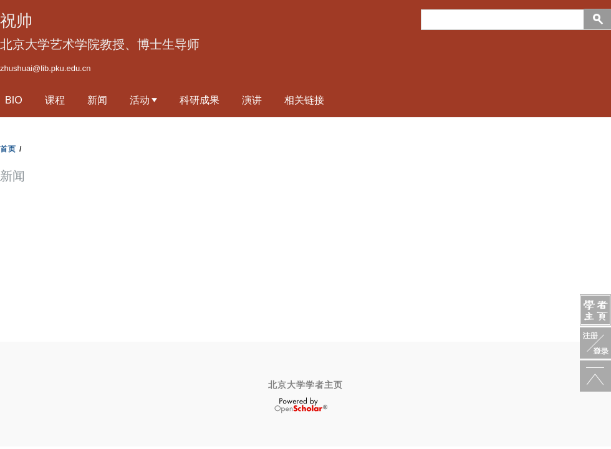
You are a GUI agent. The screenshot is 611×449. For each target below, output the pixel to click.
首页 (8, 149)
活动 (140, 99)
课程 (55, 99)
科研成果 (199, 99)
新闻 (97, 99)
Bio (13, 99)
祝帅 (16, 20)
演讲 (252, 99)
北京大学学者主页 (305, 385)
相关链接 (304, 99)
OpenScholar (300, 405)
